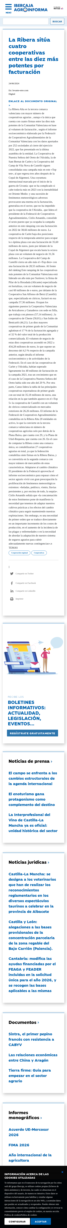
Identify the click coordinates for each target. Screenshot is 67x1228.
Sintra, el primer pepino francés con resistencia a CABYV (31, 1039)
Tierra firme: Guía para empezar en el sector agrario (30, 1075)
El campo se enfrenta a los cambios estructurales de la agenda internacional (33, 778)
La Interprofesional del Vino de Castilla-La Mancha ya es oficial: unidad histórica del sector (33, 822)
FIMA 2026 (19, 1144)
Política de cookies (29, 1215)
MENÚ (8, 12)
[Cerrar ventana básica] (62, 1172)
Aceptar (41, 1221)
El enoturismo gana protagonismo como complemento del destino (32, 799)
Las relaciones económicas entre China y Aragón (33, 1057)
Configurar (17, 1221)
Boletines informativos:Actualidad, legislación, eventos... (27, 713)
